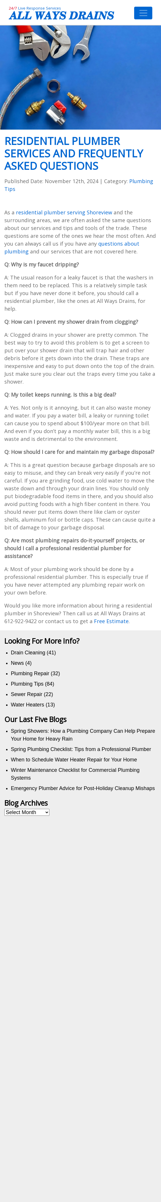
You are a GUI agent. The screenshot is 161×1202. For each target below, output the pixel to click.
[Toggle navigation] (143, 13)
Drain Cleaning (28, 653)
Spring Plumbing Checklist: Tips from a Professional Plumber (81, 749)
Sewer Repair (26, 694)
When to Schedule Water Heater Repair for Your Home (74, 760)
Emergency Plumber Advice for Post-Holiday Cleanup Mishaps (83, 788)
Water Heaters (27, 705)
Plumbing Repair (30, 673)
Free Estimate (111, 621)
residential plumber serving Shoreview (64, 212)
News (17, 663)
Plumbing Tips (27, 684)
